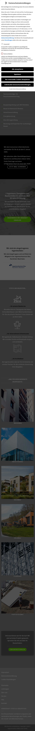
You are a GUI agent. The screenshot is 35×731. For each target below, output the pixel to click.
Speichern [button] (17, 74)
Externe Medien (7, 54)
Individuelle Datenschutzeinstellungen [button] (17, 84)
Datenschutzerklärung (7, 38)
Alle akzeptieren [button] (17, 69)
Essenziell (6, 44)
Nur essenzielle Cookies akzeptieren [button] (17, 79)
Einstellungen (8, 40)
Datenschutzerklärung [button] (21, 89)
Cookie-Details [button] (12, 89)
